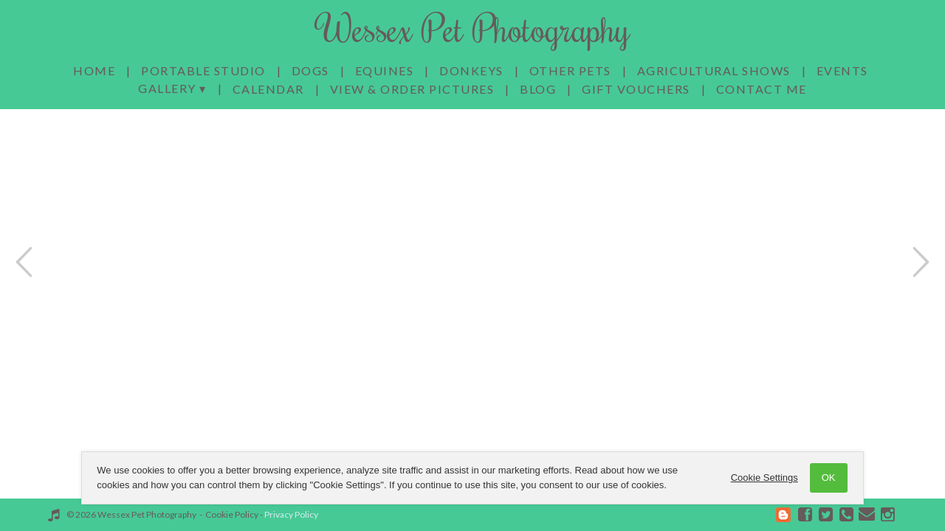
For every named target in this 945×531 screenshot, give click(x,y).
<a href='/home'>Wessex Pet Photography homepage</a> (472, 265)
